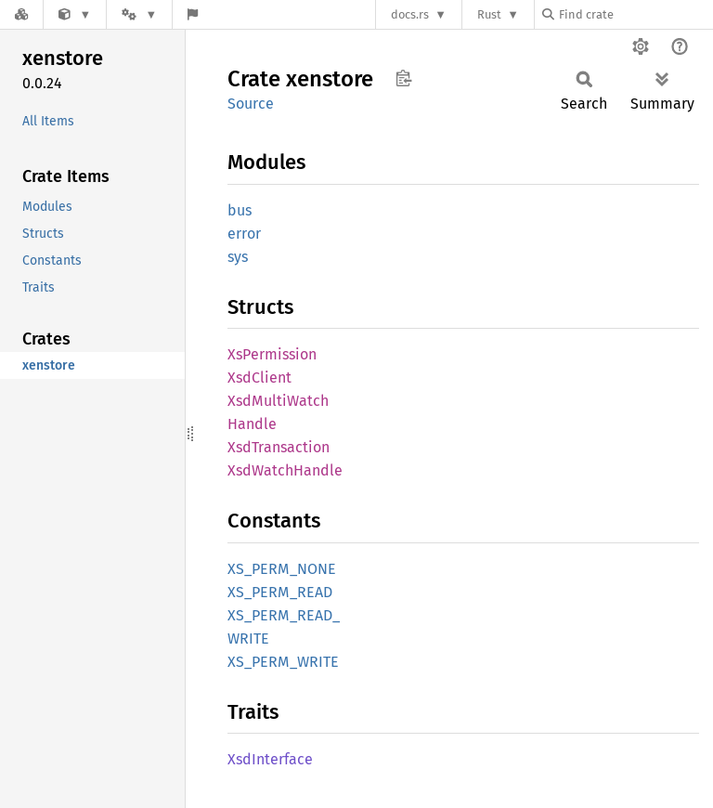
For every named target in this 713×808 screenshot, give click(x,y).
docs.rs (410, 14)
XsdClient (259, 377)
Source (250, 103)
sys (237, 257)
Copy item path (403, 78)
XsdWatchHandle (285, 470)
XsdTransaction (278, 447)
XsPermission (272, 354)
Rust (489, 14)
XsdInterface (270, 759)
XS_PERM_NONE (281, 569)
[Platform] (139, 14)
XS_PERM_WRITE (283, 662)
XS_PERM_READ (279, 592)
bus (239, 210)
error (244, 233)
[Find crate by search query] (635, 14)
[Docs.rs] (21, 14)
